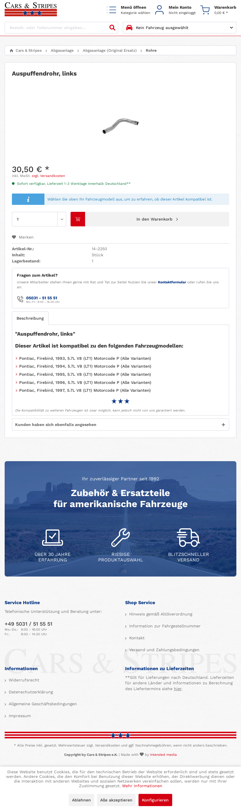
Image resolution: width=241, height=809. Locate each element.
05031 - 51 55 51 (41, 298)
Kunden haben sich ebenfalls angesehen (55, 424)
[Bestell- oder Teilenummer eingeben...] (61, 27)
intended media (163, 755)
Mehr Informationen (142, 785)
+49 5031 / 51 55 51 (28, 624)
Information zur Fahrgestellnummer (164, 626)
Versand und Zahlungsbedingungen (163, 649)
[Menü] (128, 9)
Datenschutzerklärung (30, 692)
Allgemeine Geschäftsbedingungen (42, 703)
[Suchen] (112, 27)
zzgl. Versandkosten (48, 176)
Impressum (19, 715)
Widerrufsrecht (23, 680)
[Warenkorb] (218, 9)
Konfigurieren (155, 800)
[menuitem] (128, 9)
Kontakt (136, 638)
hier (177, 688)
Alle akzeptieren (116, 800)
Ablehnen (81, 800)
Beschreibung (30, 318)
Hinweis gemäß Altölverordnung (160, 614)
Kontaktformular (172, 282)
